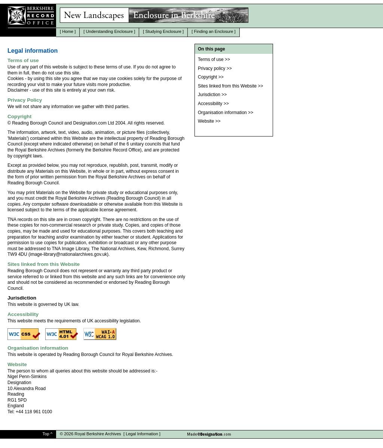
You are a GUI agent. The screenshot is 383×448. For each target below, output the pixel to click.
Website (206, 121)
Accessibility (210, 103)
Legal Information (142, 434)
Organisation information (222, 112)
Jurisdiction (209, 94)
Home (67, 31)
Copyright (207, 77)
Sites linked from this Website (227, 86)
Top (46, 434)
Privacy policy (211, 68)
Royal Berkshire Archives (97, 434)
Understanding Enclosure (109, 31)
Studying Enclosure (163, 31)
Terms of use (211, 59)
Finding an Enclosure (213, 31)
